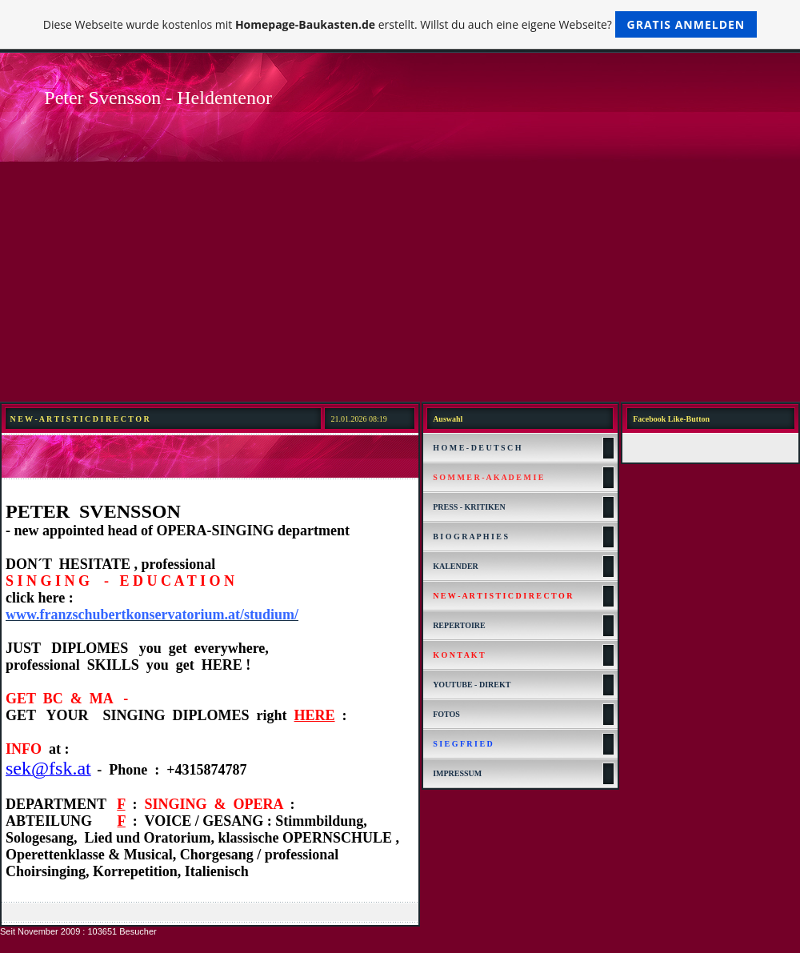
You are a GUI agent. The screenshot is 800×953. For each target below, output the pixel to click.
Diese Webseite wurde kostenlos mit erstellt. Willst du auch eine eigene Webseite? (400, 24)
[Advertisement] (400, 282)
